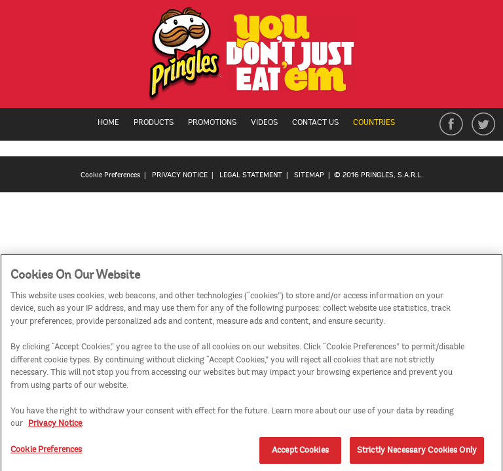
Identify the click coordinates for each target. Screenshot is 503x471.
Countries (380, 123)
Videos (264, 123)
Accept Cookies (300, 452)
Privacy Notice (55, 426)
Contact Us (315, 123)
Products (154, 123)
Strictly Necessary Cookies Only (417, 452)
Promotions (212, 123)
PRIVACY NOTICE (180, 175)
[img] (252, 57)
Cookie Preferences (110, 175)
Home (108, 123)
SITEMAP (309, 175)
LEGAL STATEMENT (250, 175)
